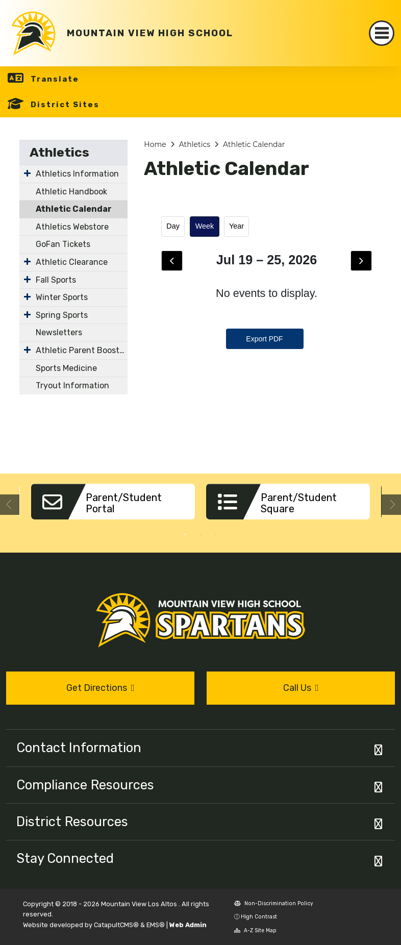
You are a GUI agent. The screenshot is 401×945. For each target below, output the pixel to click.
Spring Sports (62, 315)
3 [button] (216, 535)
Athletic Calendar (74, 209)
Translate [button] (55, 79)
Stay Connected (65, 858)
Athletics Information (77, 174)
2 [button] (200, 535)
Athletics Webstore (72, 227)
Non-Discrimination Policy (273, 903)
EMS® (155, 925)
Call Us (301, 687)
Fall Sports (56, 280)
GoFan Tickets (63, 244)
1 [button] (185, 535)
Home (155, 144)
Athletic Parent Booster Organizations (82, 350)
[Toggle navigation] (381, 33)
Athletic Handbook (71, 191)
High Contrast (259, 916)
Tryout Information (72, 385)
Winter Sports (62, 297)
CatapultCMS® (116, 925)
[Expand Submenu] (27, 173)
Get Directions (100, 687)
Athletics (59, 152)
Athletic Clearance (72, 262)
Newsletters (59, 332)
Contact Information (78, 747)
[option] (113, 505)
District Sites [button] (65, 104)
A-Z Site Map (255, 930)
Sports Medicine (66, 368)
